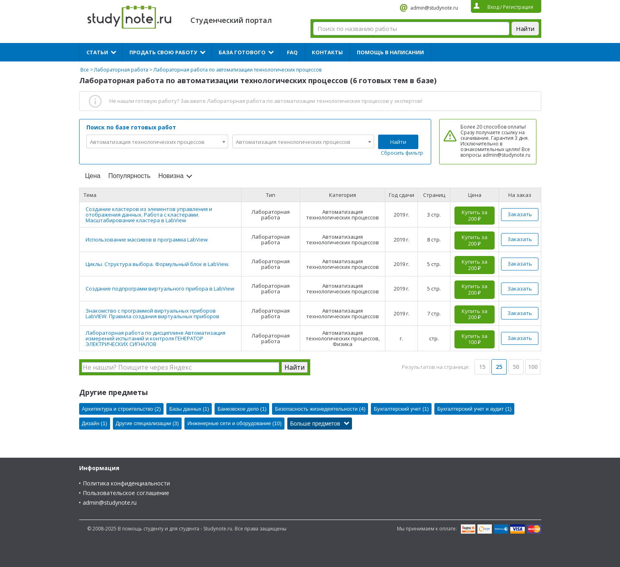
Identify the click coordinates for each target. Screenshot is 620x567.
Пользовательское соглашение (126, 493)
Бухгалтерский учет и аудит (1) (474, 409)
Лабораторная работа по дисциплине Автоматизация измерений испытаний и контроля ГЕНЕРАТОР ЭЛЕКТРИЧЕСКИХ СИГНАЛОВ (155, 338)
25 (499, 366)
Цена (92, 175)
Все (84, 69)
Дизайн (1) (94, 423)
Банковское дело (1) (241, 409)
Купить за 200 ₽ (474, 215)
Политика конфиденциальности (126, 483)
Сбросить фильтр (402, 152)
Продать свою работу (163, 52)
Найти (398, 141)
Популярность (129, 175)
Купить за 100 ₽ (474, 339)
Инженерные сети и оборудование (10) (234, 423)
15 (482, 366)
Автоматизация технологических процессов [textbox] (147, 141)
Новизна (171, 175)
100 (533, 366)
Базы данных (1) (189, 409)
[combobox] (157, 141)
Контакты (327, 52)
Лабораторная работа (121, 69)
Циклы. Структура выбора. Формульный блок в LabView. (157, 264)
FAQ (292, 52)
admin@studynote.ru (434, 7)
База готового (242, 52)
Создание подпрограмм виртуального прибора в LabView (160, 288)
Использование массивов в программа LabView (147, 239)
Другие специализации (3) (147, 423)
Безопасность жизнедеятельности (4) (320, 409)
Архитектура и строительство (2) (121, 409)
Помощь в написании (390, 52)
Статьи (97, 52)
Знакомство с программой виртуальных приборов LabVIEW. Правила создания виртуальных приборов (152, 313)
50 (516, 366)
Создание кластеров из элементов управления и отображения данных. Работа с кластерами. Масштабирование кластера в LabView (149, 214)
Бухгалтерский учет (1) (401, 409)
